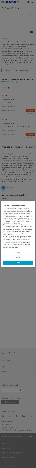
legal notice (15, 247)
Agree (18, 262)
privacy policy (6, 247)
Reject (18, 257)
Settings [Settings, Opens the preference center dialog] (18, 252)
